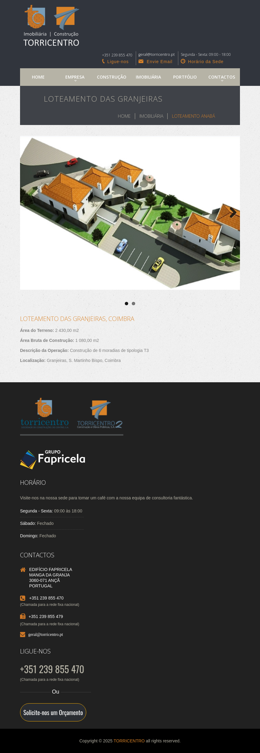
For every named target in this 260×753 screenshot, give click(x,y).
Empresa (71, 79)
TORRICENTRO (129, 740)
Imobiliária (148, 77)
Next (231, 213)
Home (38, 77)
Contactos (219, 79)
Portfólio (185, 77)
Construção (111, 77)
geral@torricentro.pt (45, 634)
